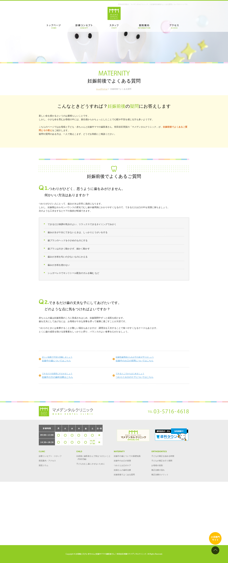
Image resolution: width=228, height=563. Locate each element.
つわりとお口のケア (122, 465)
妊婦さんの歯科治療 (122, 470)
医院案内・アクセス (47, 461)
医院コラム (43, 465)
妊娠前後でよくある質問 (124, 475)
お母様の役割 (157, 465)
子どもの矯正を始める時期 (162, 456)
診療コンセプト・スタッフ (50, 456)
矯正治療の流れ (158, 470)
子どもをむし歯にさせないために (90, 464)
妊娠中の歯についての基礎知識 (127, 456)
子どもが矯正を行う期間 (161, 461)
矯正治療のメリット (159, 475)
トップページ (102, 89)
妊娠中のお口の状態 (122, 461)
